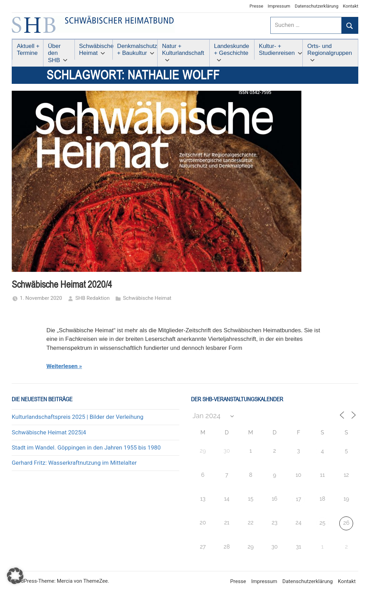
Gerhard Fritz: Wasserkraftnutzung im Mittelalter (74, 462)
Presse (256, 6)
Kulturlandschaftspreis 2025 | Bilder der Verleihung (77, 416)
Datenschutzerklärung (317, 6)
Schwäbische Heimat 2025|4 (49, 432)
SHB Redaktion (92, 298)
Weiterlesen (62, 366)
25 (322, 523)
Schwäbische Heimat (95, 49)
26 (346, 523)
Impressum (279, 6)
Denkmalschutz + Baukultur (137, 49)
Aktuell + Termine (28, 49)
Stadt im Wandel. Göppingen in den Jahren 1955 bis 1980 (86, 447)
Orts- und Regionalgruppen (329, 52)
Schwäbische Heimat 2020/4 (62, 284)
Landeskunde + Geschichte (231, 52)
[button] (15, 576)
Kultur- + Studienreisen (280, 49)
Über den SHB (58, 53)
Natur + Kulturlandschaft (183, 52)
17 (298, 499)
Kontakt (350, 6)
